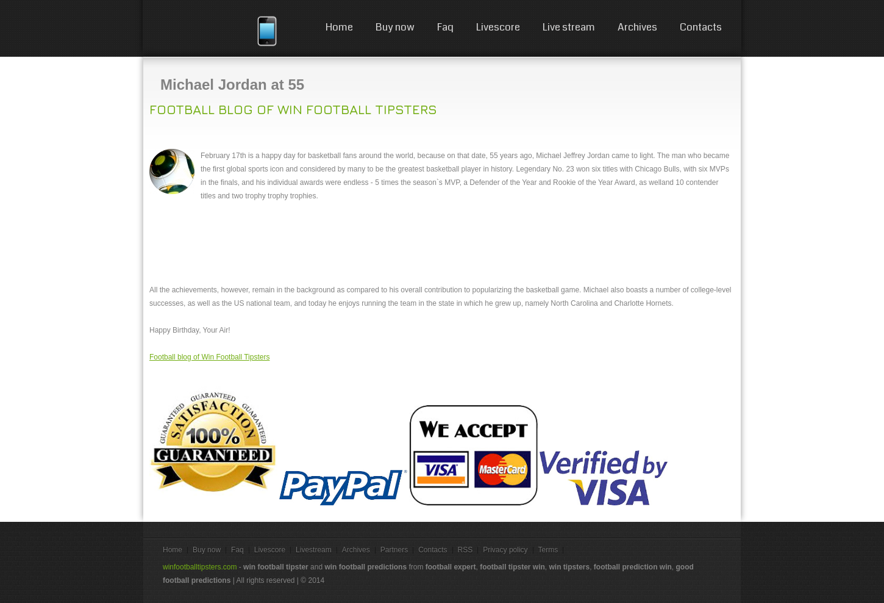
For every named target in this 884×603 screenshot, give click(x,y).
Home (339, 27)
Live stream (569, 27)
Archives (637, 27)
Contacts (701, 27)
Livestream (314, 550)
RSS (465, 550)
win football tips (205, 30)
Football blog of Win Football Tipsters (293, 109)
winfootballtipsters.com (200, 567)
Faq (445, 27)
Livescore (498, 27)
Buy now (395, 27)
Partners (394, 550)
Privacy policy (505, 550)
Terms (548, 550)
